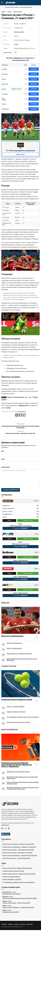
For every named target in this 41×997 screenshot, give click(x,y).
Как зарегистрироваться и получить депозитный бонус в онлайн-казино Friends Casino (23, 790)
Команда (10, 926)
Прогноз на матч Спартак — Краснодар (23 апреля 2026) (18, 7)
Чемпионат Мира (19, 32)
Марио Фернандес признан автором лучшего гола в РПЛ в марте (22, 661)
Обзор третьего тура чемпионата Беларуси (19, 655)
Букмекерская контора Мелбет (12, 895)
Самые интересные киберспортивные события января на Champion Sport (23, 784)
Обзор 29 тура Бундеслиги (12, 638)
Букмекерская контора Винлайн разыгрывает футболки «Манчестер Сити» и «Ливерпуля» (16, 766)
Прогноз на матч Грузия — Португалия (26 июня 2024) (18, 851)
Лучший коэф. (7, 52)
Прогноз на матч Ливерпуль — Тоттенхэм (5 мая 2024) (18, 909)
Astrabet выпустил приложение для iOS (18, 773)
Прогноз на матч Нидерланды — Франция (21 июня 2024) (19, 849)
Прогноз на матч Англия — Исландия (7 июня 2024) (18, 854)
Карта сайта (29, 926)
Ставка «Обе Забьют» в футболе (16, 713)
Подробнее (33, 69)
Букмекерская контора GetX (11, 914)
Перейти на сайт (28, 522)
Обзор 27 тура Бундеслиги (14, 650)
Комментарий (6, 469)
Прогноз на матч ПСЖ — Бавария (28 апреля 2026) (17, 870)
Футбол (16, 44)
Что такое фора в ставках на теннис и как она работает (23, 719)
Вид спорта (6, 44)
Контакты (22, 926)
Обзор (9, 522)
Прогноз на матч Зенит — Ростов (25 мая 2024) (16, 860)
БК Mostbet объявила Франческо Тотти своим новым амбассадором (22, 779)
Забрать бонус (20, 154)
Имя (3, 453)
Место (5, 40)
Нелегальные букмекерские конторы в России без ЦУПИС (20, 900)
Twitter (8, 408)
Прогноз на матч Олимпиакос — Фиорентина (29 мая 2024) (20, 857)
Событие (5, 23)
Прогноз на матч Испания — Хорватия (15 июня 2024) (18, 846)
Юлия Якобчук (22, 411)
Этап (4, 36)
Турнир (5, 32)
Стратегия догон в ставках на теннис (16, 701)
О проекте (4, 926)
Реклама (16, 926)
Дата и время (7, 28)
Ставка (5, 48)
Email (3, 461)
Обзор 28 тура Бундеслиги (14, 645)
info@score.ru (5, 827)
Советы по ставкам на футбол (15, 708)
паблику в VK (23, 405)
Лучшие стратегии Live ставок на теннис (18, 724)
